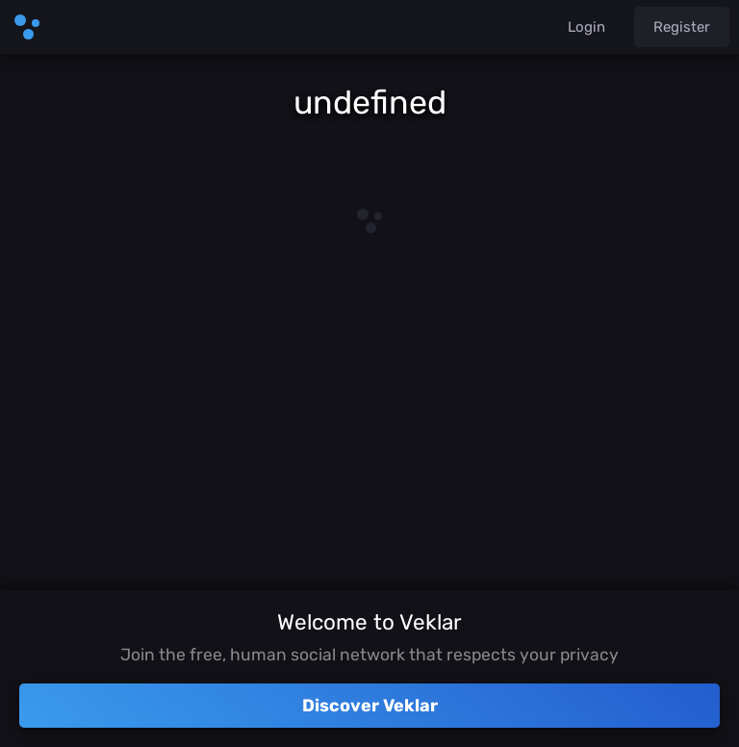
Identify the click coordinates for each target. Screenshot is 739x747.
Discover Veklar (370, 705)
